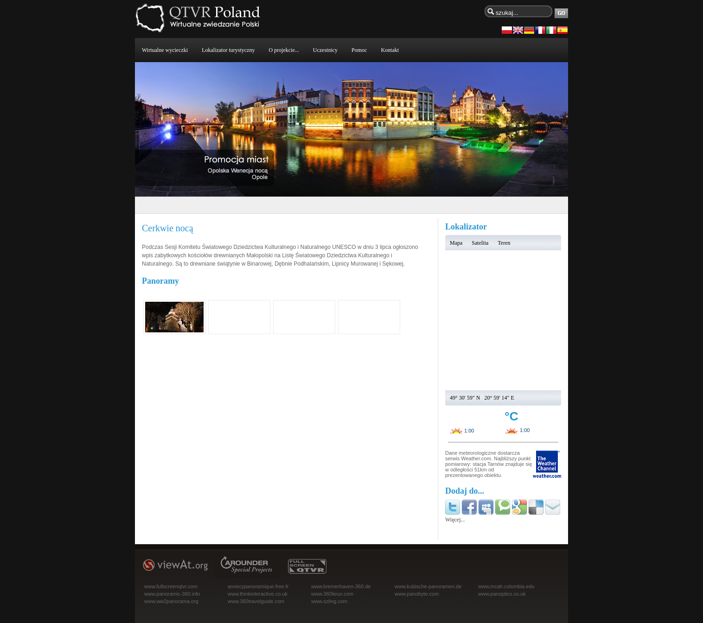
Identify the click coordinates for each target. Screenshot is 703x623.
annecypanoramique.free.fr (258, 586)
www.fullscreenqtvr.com (171, 586)
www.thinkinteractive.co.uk (258, 594)
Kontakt (390, 50)
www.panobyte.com (417, 594)
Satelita (480, 243)
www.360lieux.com (332, 594)
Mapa (456, 243)
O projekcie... (283, 50)
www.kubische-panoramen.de (428, 586)
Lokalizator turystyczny (228, 50)
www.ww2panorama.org (171, 601)
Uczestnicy (325, 50)
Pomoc (359, 50)
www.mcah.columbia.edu (506, 586)
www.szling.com (329, 601)
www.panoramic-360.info (172, 594)
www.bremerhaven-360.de (341, 586)
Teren (504, 243)
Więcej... (455, 519)
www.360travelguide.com (256, 601)
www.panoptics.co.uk (502, 594)
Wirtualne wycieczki (165, 50)
